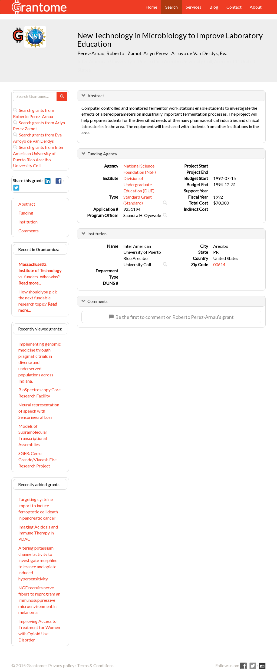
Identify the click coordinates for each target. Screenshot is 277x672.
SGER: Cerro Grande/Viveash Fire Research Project (37, 459)
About (256, 6)
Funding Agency (102, 153)
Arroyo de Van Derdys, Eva (199, 53)
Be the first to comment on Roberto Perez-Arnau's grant (171, 317)
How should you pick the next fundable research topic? (37, 301)
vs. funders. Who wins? (39, 273)
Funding (25, 212)
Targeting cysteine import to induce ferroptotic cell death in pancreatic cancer (38, 508)
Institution (28, 221)
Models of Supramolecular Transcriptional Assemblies (32, 435)
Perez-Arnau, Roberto (101, 53)
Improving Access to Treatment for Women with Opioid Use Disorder (39, 630)
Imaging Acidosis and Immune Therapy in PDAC (38, 533)
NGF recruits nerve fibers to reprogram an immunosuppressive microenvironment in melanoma (39, 600)
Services (193, 6)
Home (151, 6)
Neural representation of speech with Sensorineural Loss (38, 411)
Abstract (26, 203)
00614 (219, 264)
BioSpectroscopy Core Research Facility (39, 392)
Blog (213, 6)
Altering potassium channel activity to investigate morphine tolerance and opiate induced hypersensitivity (37, 563)
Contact (234, 6)
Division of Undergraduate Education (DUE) (138, 184)
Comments (28, 230)
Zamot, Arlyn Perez (148, 53)
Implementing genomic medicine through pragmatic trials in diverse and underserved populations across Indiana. (39, 362)
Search (171, 6)
